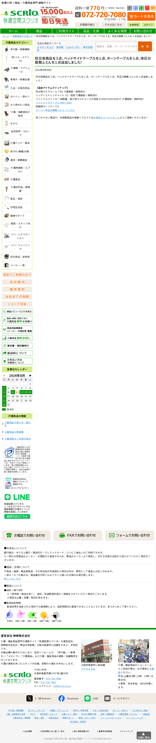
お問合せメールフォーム (106, 117)
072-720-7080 (53, 688)
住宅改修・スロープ (48, 724)
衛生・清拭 (39, 728)
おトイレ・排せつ (120, 720)
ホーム (13, 31)
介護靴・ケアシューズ (59, 720)
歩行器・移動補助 (16, 720)
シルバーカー (73, 47)
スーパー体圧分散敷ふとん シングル (55, 110)
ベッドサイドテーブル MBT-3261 (54, 102)
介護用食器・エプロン (128, 724)
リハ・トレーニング (134, 728)
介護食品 (146, 724)
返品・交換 (91, 31)
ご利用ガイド (65, 31)
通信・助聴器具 (107, 724)
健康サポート (68, 728)
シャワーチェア (45, 47)
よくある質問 (117, 31)
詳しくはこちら (12, 578)
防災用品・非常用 (78, 731)
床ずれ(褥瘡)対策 (88, 724)
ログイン (148, 24)
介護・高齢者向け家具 (16, 724)
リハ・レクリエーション (111, 728)
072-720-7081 (48, 692)
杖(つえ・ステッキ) (36, 720)
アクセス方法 (88, 678)
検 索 (145, 46)
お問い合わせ (143, 31)
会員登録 (134, 24)
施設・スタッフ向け (87, 728)
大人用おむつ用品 (140, 720)
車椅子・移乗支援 (80, 720)
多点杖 (60, 47)
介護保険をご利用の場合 (17, 438)
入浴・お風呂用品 (100, 720)
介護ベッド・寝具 (69, 724)
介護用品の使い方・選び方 (17, 423)
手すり (33, 724)
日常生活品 (53, 728)
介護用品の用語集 (14, 432)
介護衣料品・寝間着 (21, 728)
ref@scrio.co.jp (62, 695)
